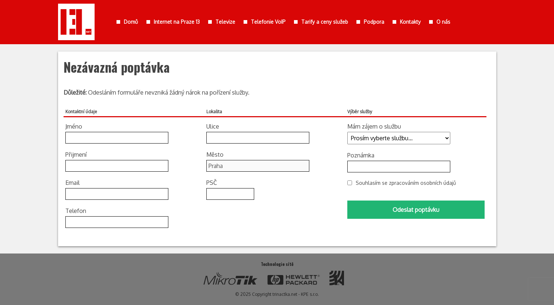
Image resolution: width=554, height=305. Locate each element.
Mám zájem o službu (374, 126)
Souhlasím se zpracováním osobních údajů (406, 183)
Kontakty (410, 22)
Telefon (75, 210)
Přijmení (76, 154)
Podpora (374, 22)
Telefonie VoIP (268, 22)
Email (72, 182)
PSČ (211, 182)
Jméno (73, 126)
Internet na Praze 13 (177, 22)
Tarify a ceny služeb (324, 22)
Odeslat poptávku (416, 209)
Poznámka (360, 155)
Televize (225, 22)
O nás (443, 22)
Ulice (212, 126)
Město (214, 154)
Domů (131, 22)
